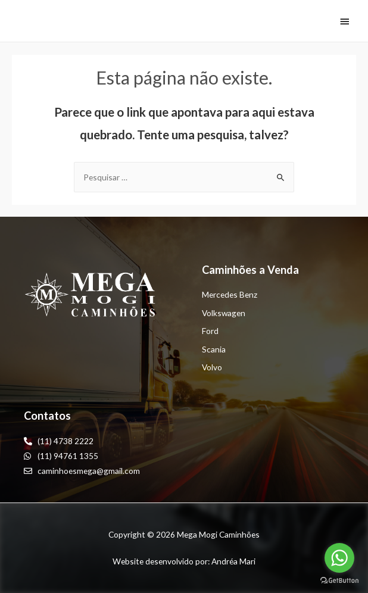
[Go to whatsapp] (339, 558)
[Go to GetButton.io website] (339, 581)
